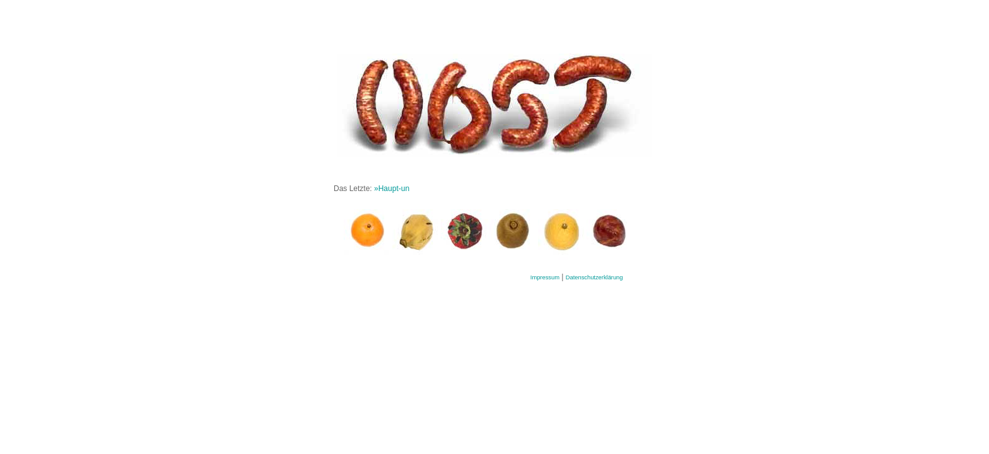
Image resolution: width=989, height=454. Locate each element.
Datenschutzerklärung (594, 277)
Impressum (544, 277)
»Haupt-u (389, 188)
